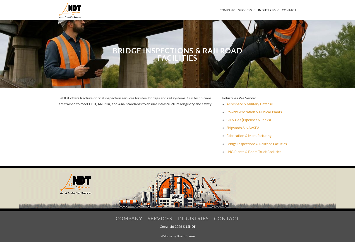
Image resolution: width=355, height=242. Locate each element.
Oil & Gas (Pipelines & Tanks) (248, 119)
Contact (289, 10)
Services (246, 10)
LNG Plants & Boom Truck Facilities (253, 151)
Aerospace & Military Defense (249, 104)
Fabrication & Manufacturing (248, 135)
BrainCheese (186, 236)
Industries (268, 10)
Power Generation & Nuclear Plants (254, 112)
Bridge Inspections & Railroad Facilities (256, 143)
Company (227, 10)
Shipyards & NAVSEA (242, 127)
